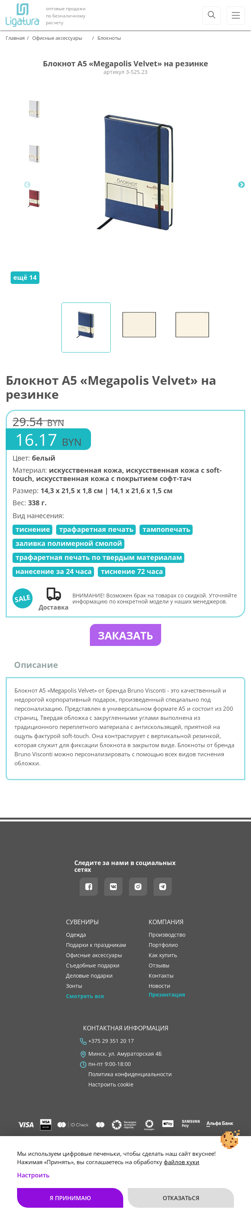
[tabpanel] (139, 185)
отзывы (159, 967)
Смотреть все (85, 998)
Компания (166, 923)
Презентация (167, 996)
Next (241, 185)
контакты (161, 977)
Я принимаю (70, 1198)
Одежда (76, 936)
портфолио (163, 946)
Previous (27, 185)
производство (167, 936)
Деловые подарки (89, 977)
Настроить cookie (110, 1086)
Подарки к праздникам (96, 946)
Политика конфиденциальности (130, 1075)
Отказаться (181, 1198)
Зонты (74, 987)
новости (159, 987)
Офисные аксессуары (94, 956)
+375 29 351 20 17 (111, 1042)
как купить (163, 956)
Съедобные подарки (92, 967)
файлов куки (181, 1162)
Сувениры (82, 923)
